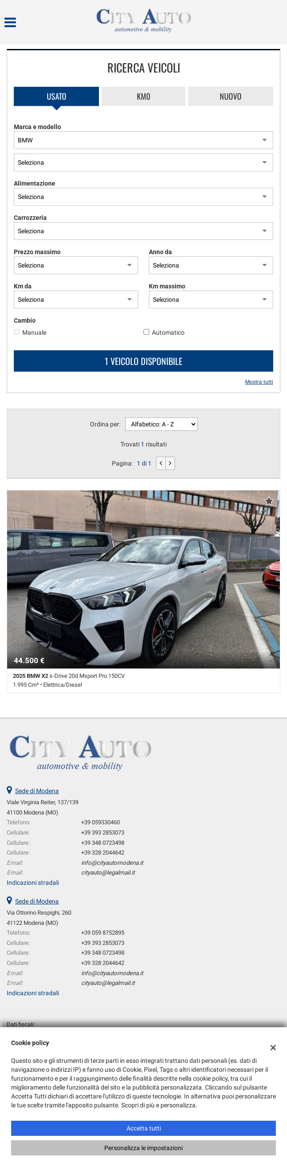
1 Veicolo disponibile (143, 361)
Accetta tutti (144, 1128)
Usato (56, 96)
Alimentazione (34, 183)
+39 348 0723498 (102, 842)
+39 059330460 (100, 822)
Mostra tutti (259, 382)
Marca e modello (37, 126)
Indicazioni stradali (33, 882)
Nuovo (231, 96)
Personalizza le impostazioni (143, 1147)
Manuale (34, 332)
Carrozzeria (30, 217)
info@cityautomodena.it (112, 862)
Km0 (143, 96)
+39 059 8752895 (102, 932)
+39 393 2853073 (102, 832)
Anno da (160, 251)
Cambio (25, 320)
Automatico (168, 332)
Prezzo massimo (37, 251)
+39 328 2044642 (102, 852)
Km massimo (167, 286)
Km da (23, 286)
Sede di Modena (37, 790)
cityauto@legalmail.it (108, 872)
